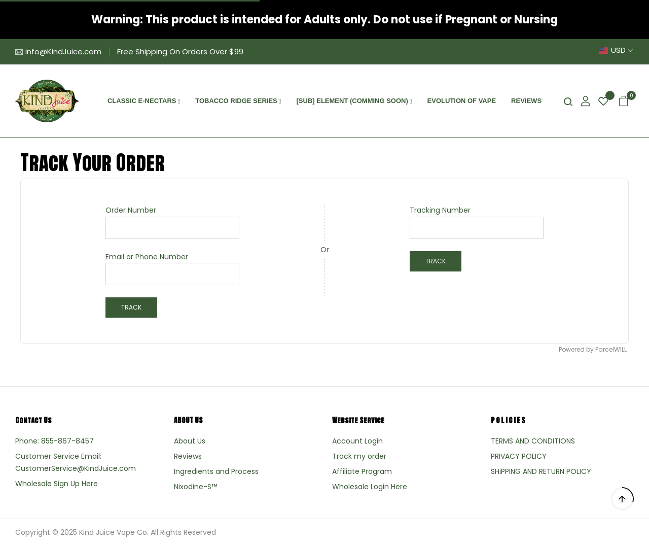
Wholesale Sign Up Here (56, 484)
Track (131, 307)
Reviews (188, 456)
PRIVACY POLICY (519, 456)
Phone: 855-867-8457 (54, 441)
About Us (189, 441)
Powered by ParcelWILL (593, 350)
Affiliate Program (362, 471)
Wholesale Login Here (369, 487)
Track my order (359, 456)
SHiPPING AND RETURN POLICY (541, 471)
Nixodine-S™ (195, 487)
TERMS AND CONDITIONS (533, 441)
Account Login (357, 441)
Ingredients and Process (216, 471)
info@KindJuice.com (63, 51)
